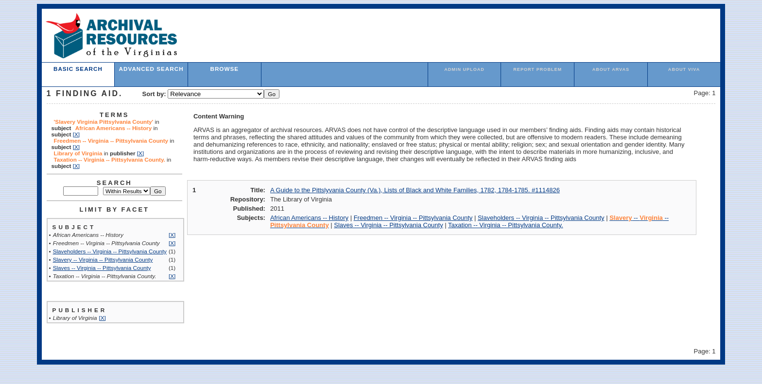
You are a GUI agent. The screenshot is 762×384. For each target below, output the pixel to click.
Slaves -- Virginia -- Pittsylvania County (102, 268)
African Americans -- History (309, 217)
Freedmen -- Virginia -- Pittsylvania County (413, 217)
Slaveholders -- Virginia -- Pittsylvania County (110, 251)
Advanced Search (151, 69)
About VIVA (684, 69)
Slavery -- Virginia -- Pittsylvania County (103, 259)
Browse (224, 69)
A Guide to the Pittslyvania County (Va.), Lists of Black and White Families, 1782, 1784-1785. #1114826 (415, 190)
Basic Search (78, 69)
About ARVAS (611, 69)
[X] (76, 134)
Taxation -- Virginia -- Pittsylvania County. (505, 225)
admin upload (464, 69)
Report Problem (537, 69)
